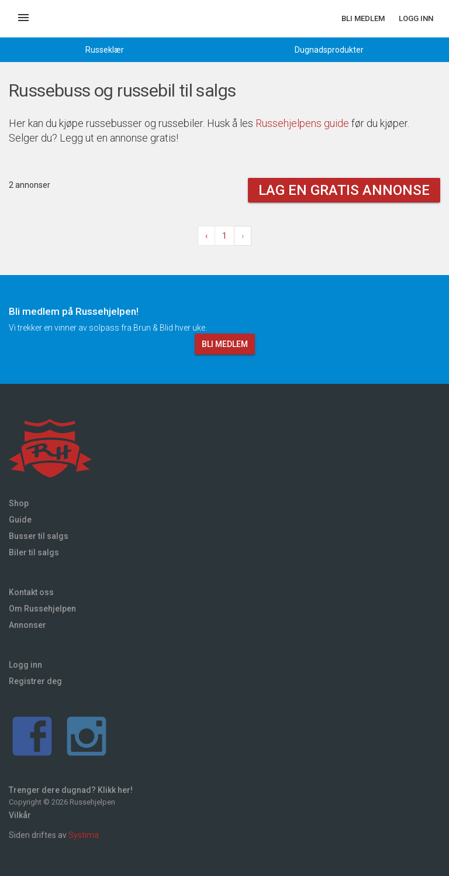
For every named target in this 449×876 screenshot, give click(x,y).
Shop (19, 503)
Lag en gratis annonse (344, 190)
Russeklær (104, 49)
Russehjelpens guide (302, 123)
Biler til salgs (34, 552)
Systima (83, 835)
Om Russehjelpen (42, 608)
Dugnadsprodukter (329, 49)
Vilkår (20, 815)
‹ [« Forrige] (206, 236)
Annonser (27, 625)
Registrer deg (35, 681)
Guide (20, 519)
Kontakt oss (31, 592)
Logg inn (416, 18)
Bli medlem (363, 18)
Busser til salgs (38, 536)
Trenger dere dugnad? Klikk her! (71, 790)
